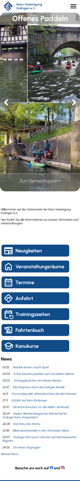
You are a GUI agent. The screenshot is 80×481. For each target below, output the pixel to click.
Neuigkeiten (28, 251)
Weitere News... (10, 454)
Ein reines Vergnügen (26, 447)
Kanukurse (27, 346)
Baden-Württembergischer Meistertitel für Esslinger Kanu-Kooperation (34, 415)
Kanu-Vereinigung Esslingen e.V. (29, 6)
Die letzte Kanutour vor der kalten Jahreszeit (41, 407)
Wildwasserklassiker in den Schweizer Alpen (40, 430)
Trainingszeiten (32, 314)
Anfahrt (24, 298)
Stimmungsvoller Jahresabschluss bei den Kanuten (44, 394)
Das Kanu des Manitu (26, 424)
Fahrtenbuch (29, 330)
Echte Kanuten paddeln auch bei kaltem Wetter (43, 374)
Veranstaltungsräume (39, 267)
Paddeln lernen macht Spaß (31, 367)
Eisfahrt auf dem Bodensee (29, 400)
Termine (24, 282)
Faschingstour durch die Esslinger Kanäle (38, 387)
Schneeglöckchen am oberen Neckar (37, 380)
